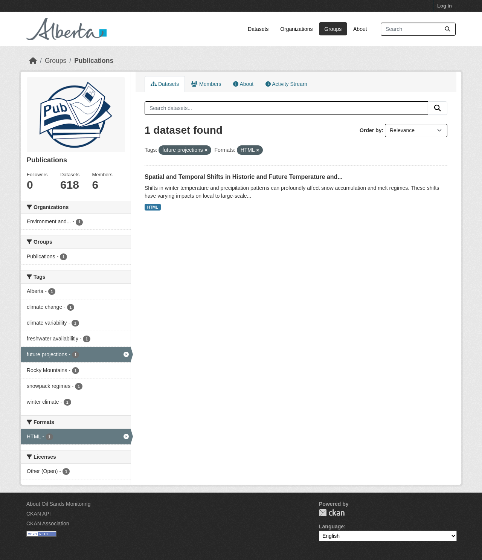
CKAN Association (47, 523)
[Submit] (447, 29)
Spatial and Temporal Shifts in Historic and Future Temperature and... (244, 177)
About (360, 29)
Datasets (258, 29)
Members (206, 84)
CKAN (332, 513)
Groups (333, 29)
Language (331, 526)
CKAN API (38, 514)
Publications (93, 60)
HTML (152, 207)
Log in (444, 6)
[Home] (33, 60)
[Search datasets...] (418, 29)
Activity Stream (286, 84)
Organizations (296, 29)
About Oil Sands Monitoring (58, 504)
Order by (370, 130)
